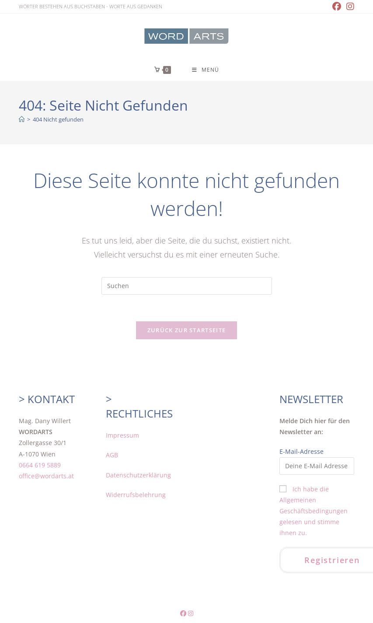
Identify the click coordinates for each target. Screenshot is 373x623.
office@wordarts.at (46, 476)
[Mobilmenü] (205, 70)
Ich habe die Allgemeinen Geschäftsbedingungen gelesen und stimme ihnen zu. (313, 511)
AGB (112, 455)
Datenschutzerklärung (138, 475)
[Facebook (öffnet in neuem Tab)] (337, 6)
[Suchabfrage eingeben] (186, 286)
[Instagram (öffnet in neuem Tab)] (349, 6)
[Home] (21, 119)
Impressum (122, 435)
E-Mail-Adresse (301, 451)
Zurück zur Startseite (186, 330)
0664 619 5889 (40, 465)
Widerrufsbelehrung (136, 495)
